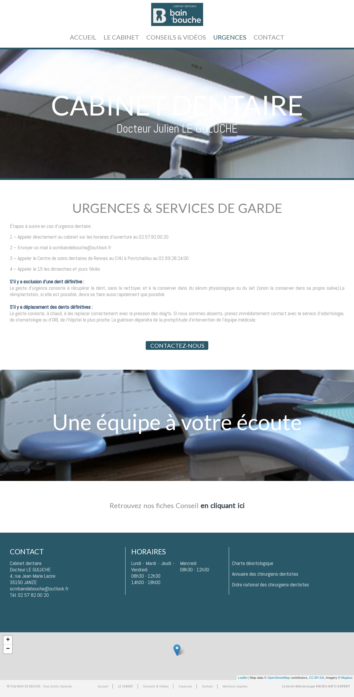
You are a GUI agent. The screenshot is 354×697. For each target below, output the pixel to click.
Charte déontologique (252, 563)
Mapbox (347, 677)
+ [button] (8, 640)
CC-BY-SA (316, 677)
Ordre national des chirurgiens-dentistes (270, 584)
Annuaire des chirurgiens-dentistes (265, 573)
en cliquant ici (223, 505)
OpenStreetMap (278, 677)
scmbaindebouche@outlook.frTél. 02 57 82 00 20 (39, 591)
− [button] (8, 649)
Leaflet (243, 677)
